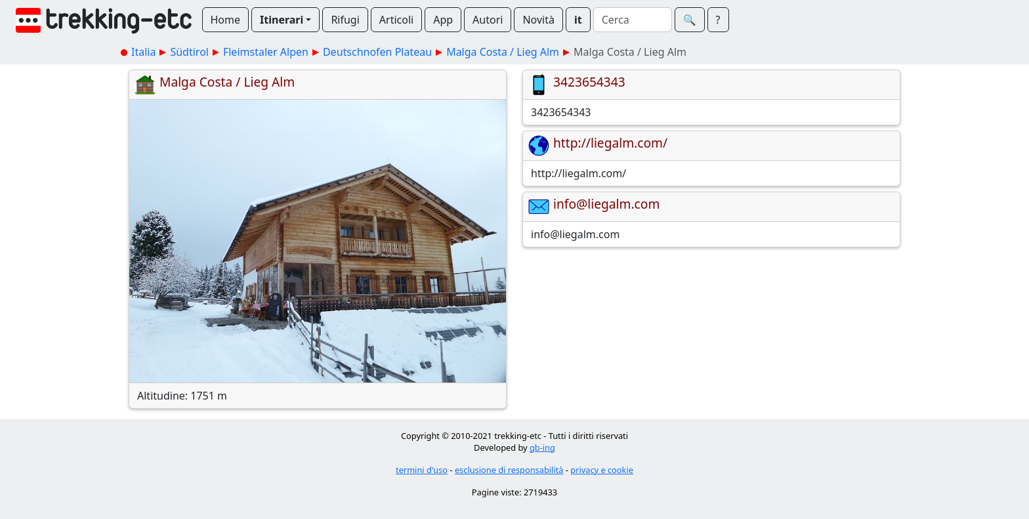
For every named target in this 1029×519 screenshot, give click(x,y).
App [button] (443, 19)
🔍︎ (689, 19)
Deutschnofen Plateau (377, 52)
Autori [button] (487, 19)
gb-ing (542, 447)
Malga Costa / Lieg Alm (502, 52)
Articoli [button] (396, 19)
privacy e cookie (601, 470)
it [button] (578, 19)
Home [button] (226, 19)
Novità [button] (538, 19)
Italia (143, 52)
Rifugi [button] (345, 19)
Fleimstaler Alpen (265, 52)
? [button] (718, 19)
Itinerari (281, 19)
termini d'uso (422, 470)
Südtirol (189, 52)
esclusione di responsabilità (509, 470)
